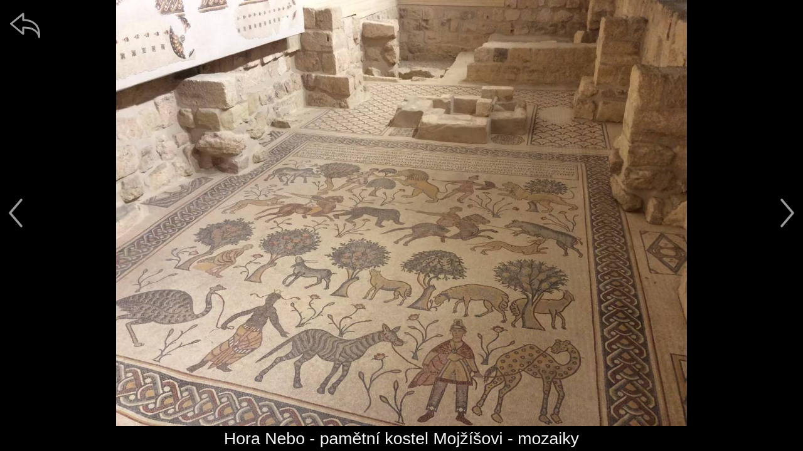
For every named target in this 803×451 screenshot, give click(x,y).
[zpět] (25, 25)
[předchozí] (15, 213)
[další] (787, 213)
